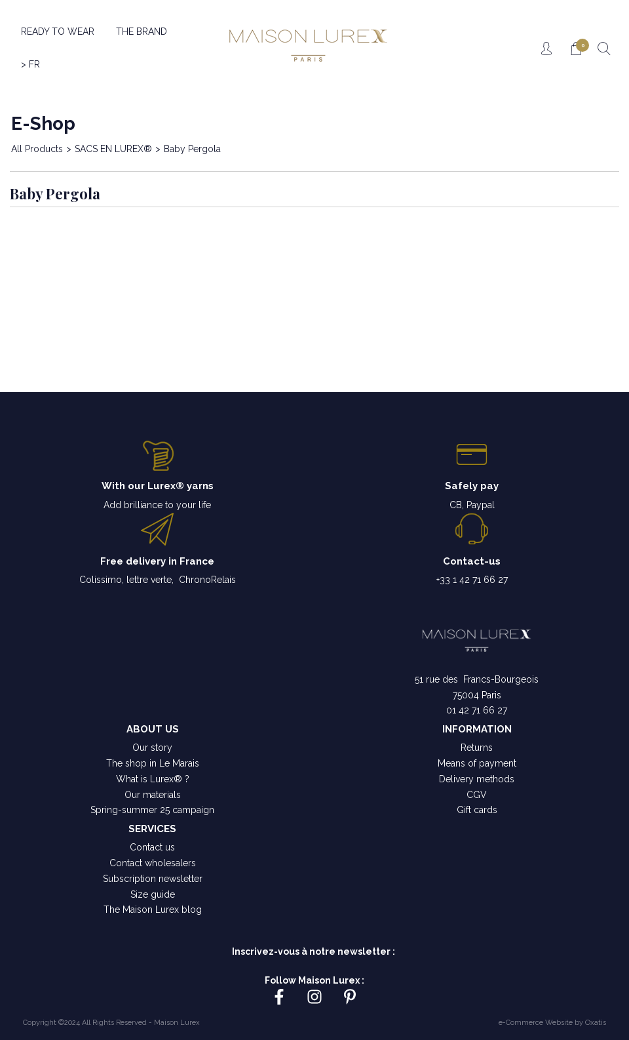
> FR (30, 64)
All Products (37, 149)
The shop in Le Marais (152, 763)
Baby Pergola (192, 149)
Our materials (152, 795)
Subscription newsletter (152, 878)
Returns (477, 747)
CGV (477, 795)
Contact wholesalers (152, 863)
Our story (152, 747)
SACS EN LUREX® (113, 149)
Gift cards (477, 810)
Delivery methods (476, 779)
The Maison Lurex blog (153, 909)
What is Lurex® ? (152, 779)
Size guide (152, 894)
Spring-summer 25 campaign (152, 810)
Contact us (152, 847)
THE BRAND (141, 31)
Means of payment (477, 763)
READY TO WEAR (57, 31)
